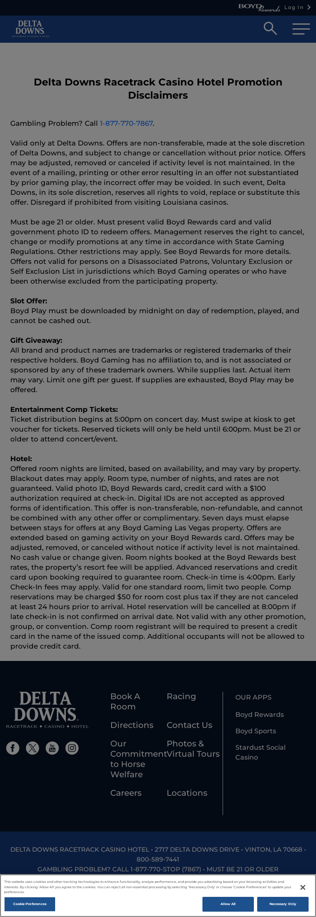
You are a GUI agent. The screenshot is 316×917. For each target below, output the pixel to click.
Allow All (228, 905)
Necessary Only (283, 905)
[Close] (303, 889)
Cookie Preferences (29, 905)
